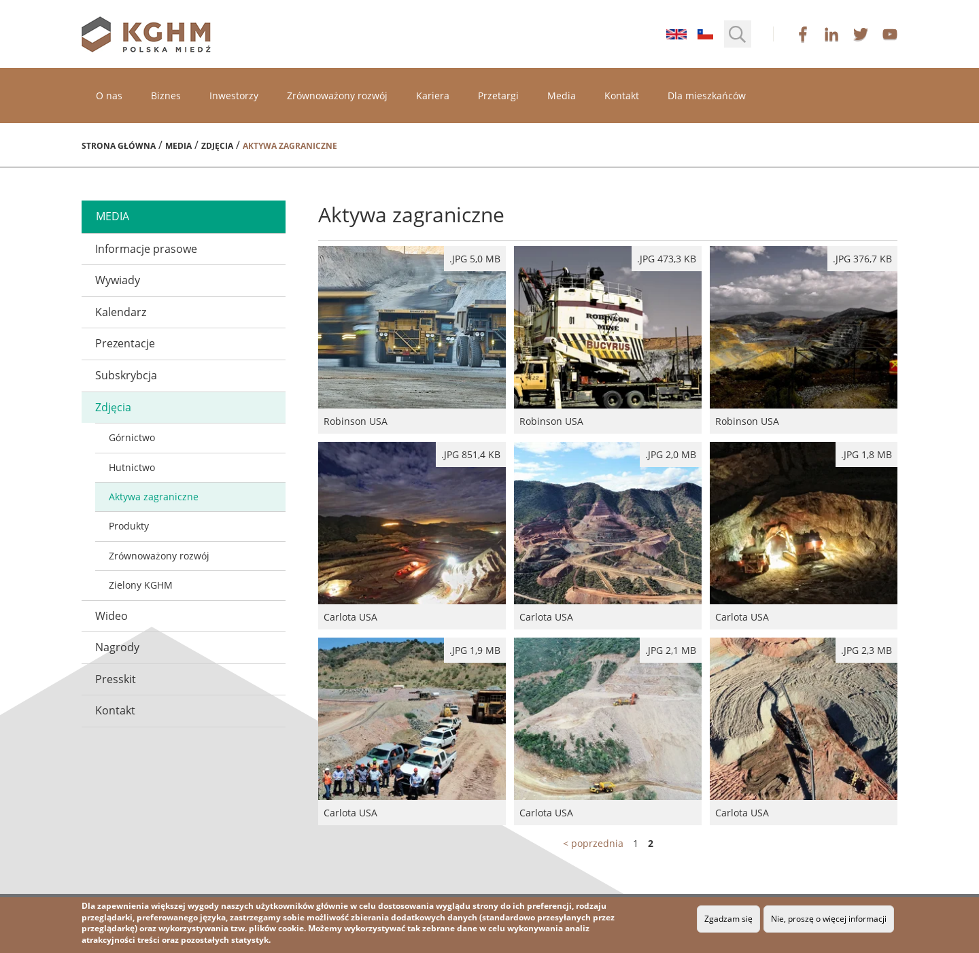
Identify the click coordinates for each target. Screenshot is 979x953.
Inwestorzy (233, 95)
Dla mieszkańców (707, 95)
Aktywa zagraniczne (154, 496)
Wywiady (117, 280)
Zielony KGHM (141, 584)
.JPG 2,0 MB (670, 454)
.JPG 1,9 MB (474, 650)
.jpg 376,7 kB (862, 258)
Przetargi (498, 95)
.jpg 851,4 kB (470, 454)
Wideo (111, 615)
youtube (889, 34)
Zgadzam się (728, 918)
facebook (802, 34)
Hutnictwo (132, 467)
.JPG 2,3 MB (866, 650)
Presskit (115, 679)
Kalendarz (120, 312)
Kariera (432, 95)
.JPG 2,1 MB (670, 650)
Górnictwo (132, 437)
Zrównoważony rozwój (337, 95)
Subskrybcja (126, 375)
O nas (109, 95)
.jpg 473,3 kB (666, 258)
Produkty (129, 525)
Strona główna (119, 146)
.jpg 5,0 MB (474, 258)
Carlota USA (412, 535)
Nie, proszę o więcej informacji (829, 918)
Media (561, 95)
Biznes (166, 95)
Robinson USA (412, 340)
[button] (737, 34)
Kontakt (621, 95)
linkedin (831, 34)
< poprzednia (593, 843)
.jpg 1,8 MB (866, 454)
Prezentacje (125, 343)
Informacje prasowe (146, 248)
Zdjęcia (217, 146)
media (112, 216)
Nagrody (117, 647)
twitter (860, 34)
